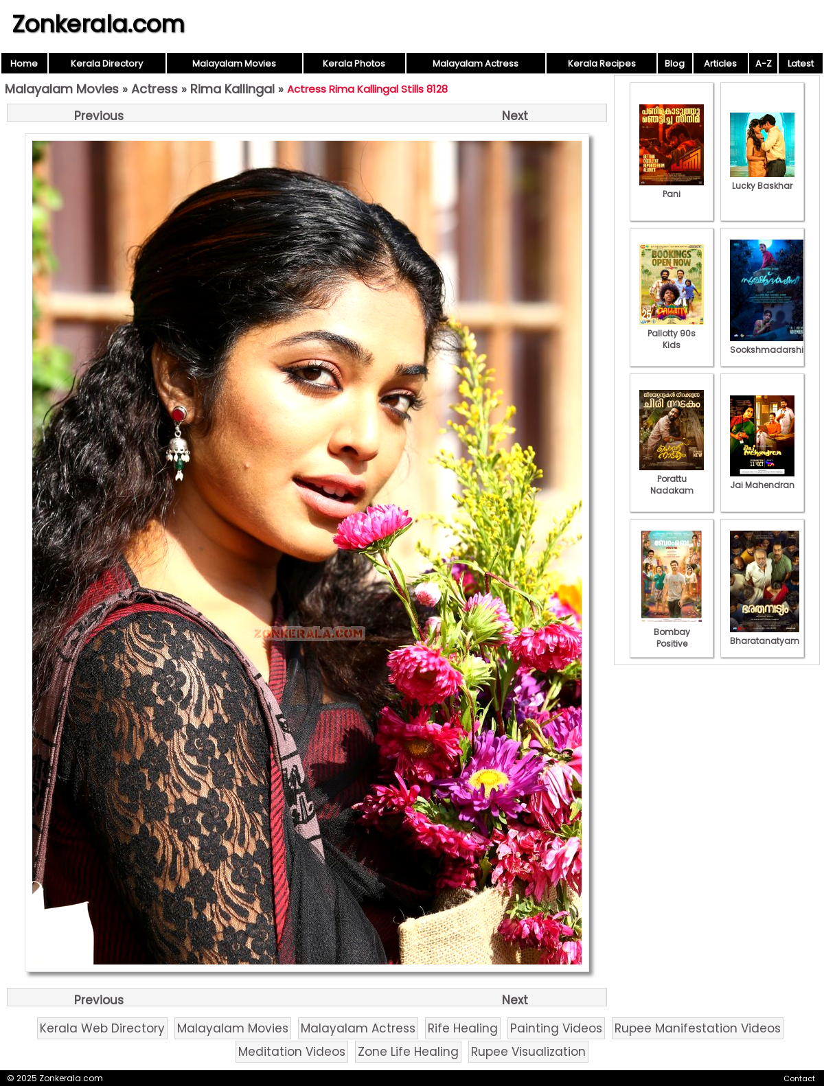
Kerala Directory (107, 63)
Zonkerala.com (98, 24)
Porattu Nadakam (671, 478)
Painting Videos (556, 1028)
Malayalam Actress (475, 63)
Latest (801, 63)
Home (24, 63)
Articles (720, 63)
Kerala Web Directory (102, 1028)
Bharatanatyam (764, 635)
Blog (675, 63)
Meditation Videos (291, 1051)
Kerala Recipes (602, 63)
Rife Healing (463, 1028)
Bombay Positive (671, 631)
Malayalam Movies (234, 63)
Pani (671, 188)
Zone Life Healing (408, 1051)
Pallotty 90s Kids (671, 333)
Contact (799, 1078)
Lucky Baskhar (762, 180)
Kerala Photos (354, 63)
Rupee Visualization (528, 1051)
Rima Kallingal (232, 88)
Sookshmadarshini (770, 344)
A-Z (763, 63)
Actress (154, 88)
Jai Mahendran (762, 479)
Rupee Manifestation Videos (698, 1028)
